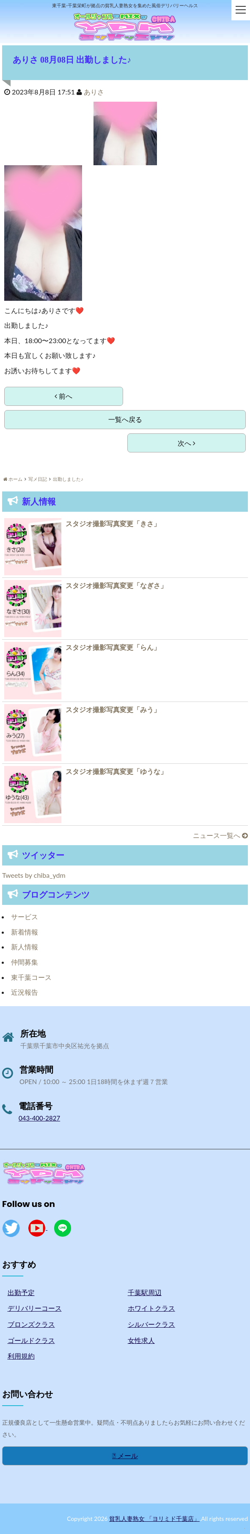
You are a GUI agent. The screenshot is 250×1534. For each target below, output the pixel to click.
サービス (24, 917)
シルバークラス (151, 1324)
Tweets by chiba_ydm (34, 875)
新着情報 (24, 932)
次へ (186, 443)
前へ (63, 396)
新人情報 (24, 947)
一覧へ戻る (125, 419)
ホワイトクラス (151, 1308)
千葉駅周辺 (145, 1292)
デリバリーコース (35, 1308)
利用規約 (21, 1356)
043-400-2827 (39, 1118)
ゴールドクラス (31, 1340)
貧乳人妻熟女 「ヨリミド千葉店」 (154, 1518)
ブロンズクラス (31, 1324)
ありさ (94, 92)
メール (125, 1455)
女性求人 (141, 1340)
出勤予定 (21, 1292)
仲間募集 (24, 962)
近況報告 (24, 992)
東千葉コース (31, 977)
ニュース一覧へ (220, 835)
